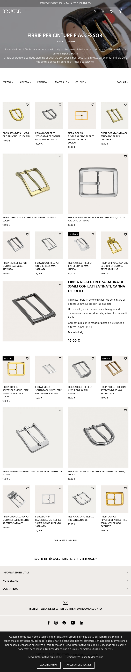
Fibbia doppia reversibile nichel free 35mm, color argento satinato (96, 219)
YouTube (73, 623)
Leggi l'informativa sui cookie (45, 657)
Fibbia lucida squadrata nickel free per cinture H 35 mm (48, 390)
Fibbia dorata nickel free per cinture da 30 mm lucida (29, 219)
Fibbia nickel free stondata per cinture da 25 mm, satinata (47, 136)
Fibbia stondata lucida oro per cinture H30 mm (16, 135)
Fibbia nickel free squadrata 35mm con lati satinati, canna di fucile (96, 286)
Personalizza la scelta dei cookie (84, 657)
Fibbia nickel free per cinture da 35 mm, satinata (15, 266)
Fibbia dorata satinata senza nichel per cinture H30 (114, 136)
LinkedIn (81, 623)
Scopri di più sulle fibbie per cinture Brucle (64, 559)
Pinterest (64, 623)
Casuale (122, 82)
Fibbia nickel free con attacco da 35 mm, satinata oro (113, 390)
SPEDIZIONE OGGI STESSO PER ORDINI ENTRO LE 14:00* (65, 3)
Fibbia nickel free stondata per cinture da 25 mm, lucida (96, 473)
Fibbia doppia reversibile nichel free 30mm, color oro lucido (81, 138)
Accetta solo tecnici (79, 665)
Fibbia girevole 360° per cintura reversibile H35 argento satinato (16, 520)
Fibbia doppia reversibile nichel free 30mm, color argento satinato (48, 521)
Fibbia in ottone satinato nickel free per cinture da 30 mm (32, 473)
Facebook (48, 623)
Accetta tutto (48, 665)
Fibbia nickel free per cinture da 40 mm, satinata (80, 390)
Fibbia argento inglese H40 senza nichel (81, 518)
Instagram (56, 623)
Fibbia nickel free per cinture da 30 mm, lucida (80, 266)
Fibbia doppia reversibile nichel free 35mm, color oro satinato (114, 521)
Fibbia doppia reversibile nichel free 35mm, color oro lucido (15, 392)
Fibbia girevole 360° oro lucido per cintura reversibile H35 (114, 266)
